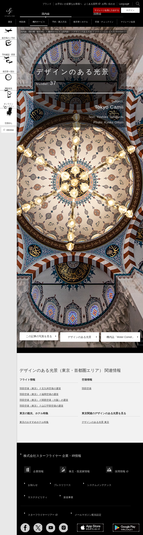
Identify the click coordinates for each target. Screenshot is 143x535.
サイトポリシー (44, 523)
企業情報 (39, 465)
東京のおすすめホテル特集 (35, 420)
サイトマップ (27, 523)
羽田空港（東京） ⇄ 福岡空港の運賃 (40, 392)
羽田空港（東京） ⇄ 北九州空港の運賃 (42, 387)
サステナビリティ (37, 484)
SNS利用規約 (110, 523)
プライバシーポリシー (65, 523)
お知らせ (32, 475)
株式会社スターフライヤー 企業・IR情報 (54, 453)
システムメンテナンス (97, 475)
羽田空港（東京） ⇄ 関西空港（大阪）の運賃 (46, 398)
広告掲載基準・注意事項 (53, 525)
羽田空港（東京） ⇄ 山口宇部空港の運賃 (43, 404)
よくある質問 (92, 4)
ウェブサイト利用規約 (90, 523)
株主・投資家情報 (80, 465)
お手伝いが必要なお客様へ (71, 4)
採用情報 (123, 465)
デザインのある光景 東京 (96, 420)
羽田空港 (87, 387)
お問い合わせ (108, 4)
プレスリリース (61, 475)
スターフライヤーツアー (43, 498)
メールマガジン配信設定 (88, 498)
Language (122, 4)
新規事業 (67, 484)
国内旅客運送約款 (29, 525)
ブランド (51, 4)
